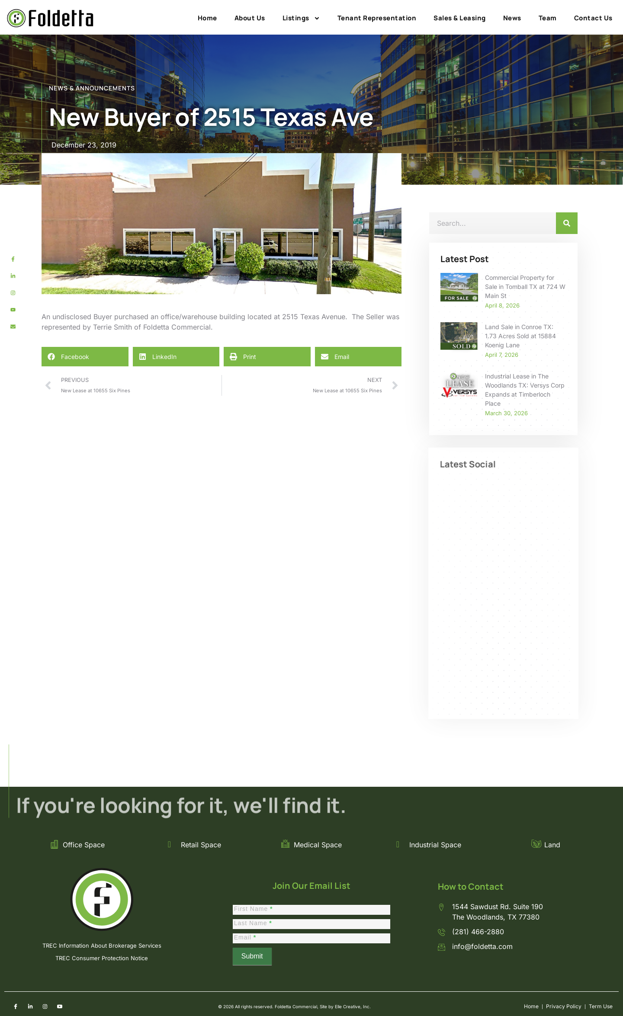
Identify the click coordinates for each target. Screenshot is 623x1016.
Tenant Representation (377, 17)
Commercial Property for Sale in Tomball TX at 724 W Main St (525, 286)
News (512, 17)
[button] (85, 356)
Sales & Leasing (460, 17)
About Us (249, 17)
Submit (252, 956)
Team (548, 17)
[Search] (567, 223)
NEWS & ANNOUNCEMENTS (92, 88)
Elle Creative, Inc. (353, 1006)
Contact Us (593, 17)
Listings (301, 18)
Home (207, 17)
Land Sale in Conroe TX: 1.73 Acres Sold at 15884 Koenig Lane (520, 336)
